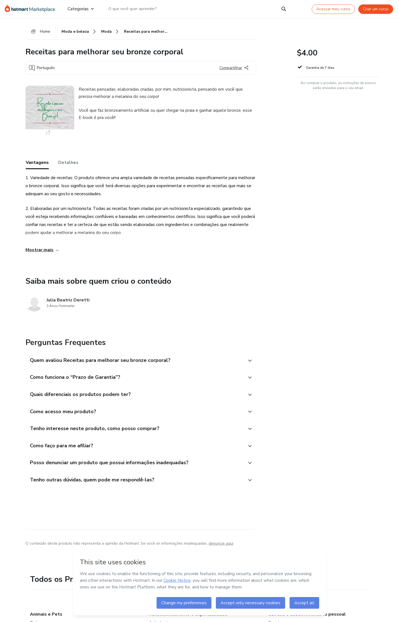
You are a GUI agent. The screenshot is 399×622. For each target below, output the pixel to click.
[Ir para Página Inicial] (32, 8)
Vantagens (37, 163)
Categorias (81, 9)
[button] (134, 361)
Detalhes (68, 163)
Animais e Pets (46, 618)
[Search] (284, 9)
